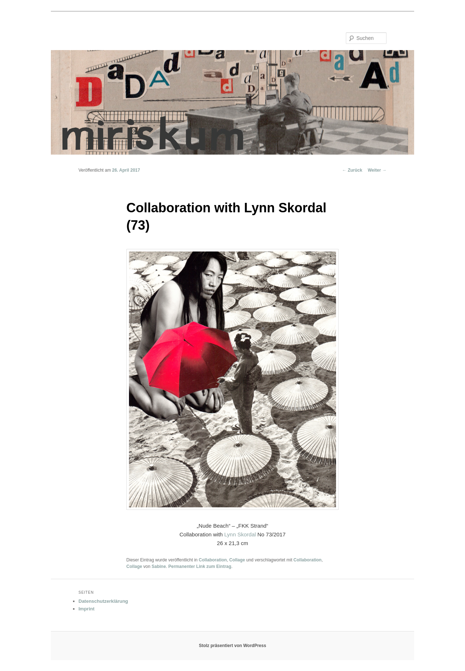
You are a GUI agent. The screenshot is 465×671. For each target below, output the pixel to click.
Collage (237, 559)
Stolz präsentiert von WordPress (232, 645)
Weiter (377, 170)
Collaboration (213, 559)
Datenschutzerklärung (103, 601)
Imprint (86, 608)
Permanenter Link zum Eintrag (199, 566)
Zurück (352, 170)
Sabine (158, 566)
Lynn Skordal (240, 534)
